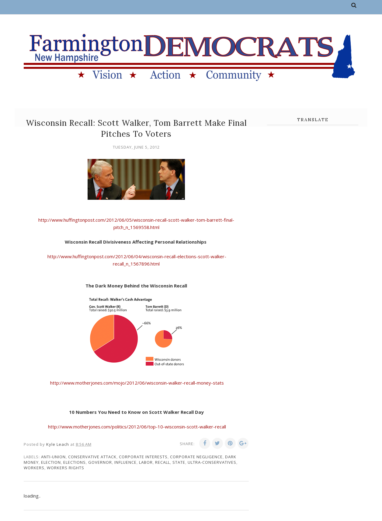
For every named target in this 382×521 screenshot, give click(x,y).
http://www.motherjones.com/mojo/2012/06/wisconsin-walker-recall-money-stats (136, 383)
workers (34, 467)
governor (100, 462)
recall (162, 462)
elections (74, 462)
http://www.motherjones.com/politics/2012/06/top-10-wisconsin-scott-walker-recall (136, 427)
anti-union (53, 456)
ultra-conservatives (212, 462)
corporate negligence (196, 456)
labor (146, 462)
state (178, 462)
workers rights (65, 467)
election (51, 462)
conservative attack (92, 456)
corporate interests (143, 456)
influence (125, 462)
